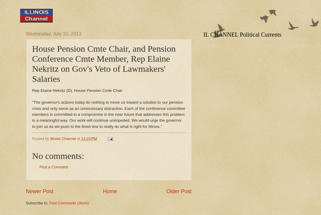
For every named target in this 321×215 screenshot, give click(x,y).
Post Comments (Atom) (69, 203)
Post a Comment (54, 167)
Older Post (178, 191)
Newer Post (40, 191)
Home (110, 191)
